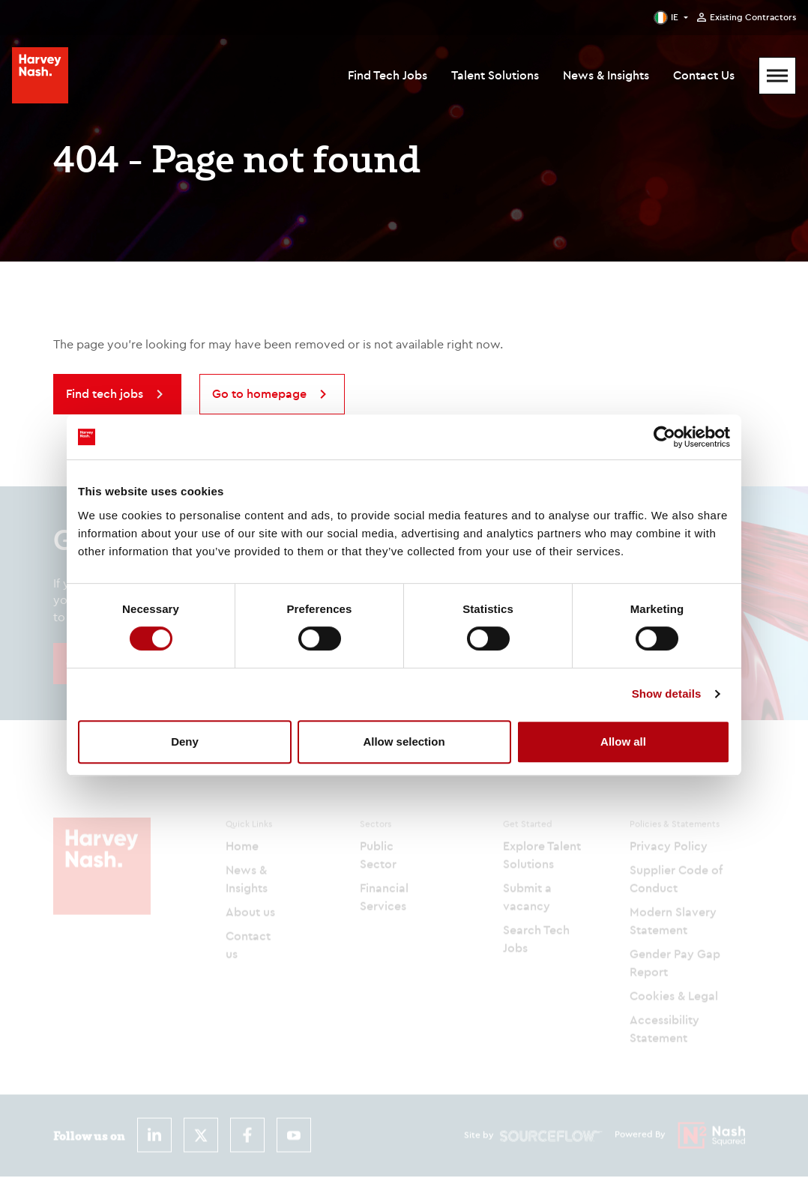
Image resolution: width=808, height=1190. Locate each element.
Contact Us (704, 74)
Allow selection (403, 741)
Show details (667, 693)
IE (674, 16)
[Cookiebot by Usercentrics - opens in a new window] (664, 437)
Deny (185, 741)
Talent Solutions (495, 74)
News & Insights (606, 74)
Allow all (623, 741)
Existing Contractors (753, 17)
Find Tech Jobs (387, 74)
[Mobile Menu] (777, 75)
